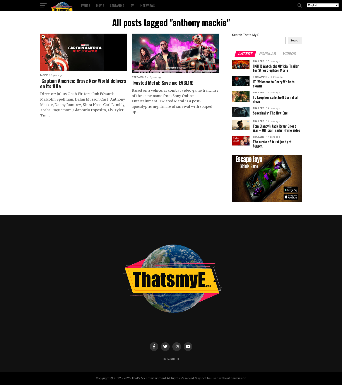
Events (85, 5)
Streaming (117, 5)
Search (294, 40)
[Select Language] (323, 5)
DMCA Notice (171, 359)
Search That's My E (245, 35)
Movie (100, 5)
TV (132, 5)
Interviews (147, 5)
